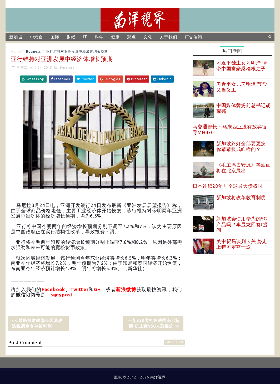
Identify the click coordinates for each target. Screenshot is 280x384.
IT (85, 36)
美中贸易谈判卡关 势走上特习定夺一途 (241, 244)
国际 (55, 36)
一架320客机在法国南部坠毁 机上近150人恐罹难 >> (154, 323)
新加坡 (15, 36)
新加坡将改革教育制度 (241, 197)
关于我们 (168, 36)
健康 (115, 36)
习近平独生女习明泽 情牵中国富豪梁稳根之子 (241, 65)
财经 (71, 36)
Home (16, 51)
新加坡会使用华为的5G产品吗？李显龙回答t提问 (242, 224)
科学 (99, 36)
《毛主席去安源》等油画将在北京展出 (243, 167)
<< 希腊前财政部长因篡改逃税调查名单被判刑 (37, 323)
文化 (147, 36)
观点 (131, 36)
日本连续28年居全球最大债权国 (228, 186)
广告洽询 (193, 36)
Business (33, 51)
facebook (174, 342)
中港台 (36, 36)
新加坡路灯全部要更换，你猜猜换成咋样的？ (243, 146)
